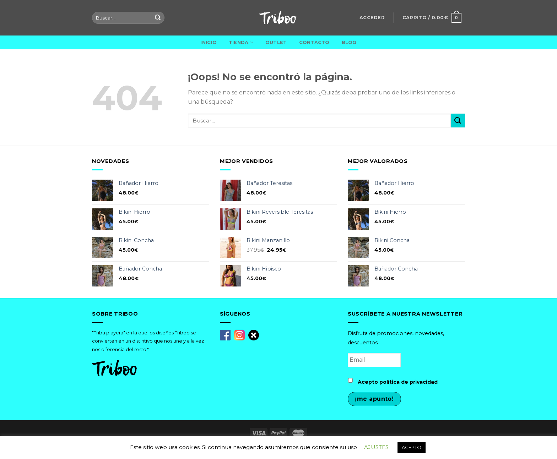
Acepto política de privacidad (398, 382)
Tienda (241, 42)
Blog (349, 42)
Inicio (208, 42)
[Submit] (458, 120)
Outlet (276, 42)
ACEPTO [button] (411, 447)
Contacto (314, 42)
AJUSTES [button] (376, 447)
